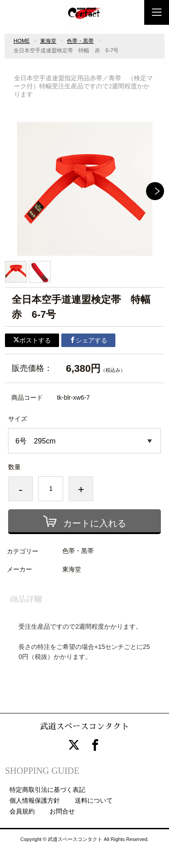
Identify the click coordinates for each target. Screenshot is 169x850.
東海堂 (48, 41)
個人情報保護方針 (34, 800)
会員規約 (22, 811)
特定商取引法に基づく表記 (47, 789)
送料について (94, 800)
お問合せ (62, 811)
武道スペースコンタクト (84, 726)
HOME (22, 41)
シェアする (88, 340)
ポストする (32, 340)
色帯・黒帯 (80, 41)
